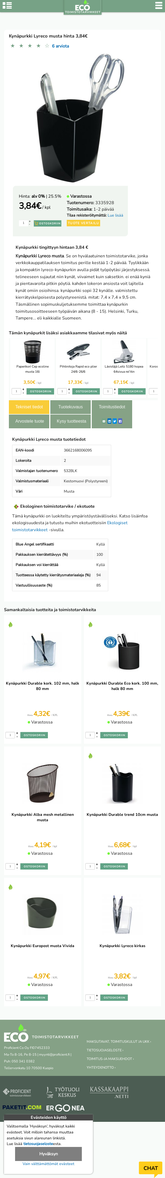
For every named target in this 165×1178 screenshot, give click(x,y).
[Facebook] (120, 421)
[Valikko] (159, 8)
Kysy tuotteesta (71, 421)
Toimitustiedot (112, 407)
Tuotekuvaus (70, 407)
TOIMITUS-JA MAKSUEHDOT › (110, 1058)
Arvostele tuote (29, 421)
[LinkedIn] (109, 421)
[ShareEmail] (104, 421)
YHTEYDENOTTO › (101, 1067)
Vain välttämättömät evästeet (48, 1163)
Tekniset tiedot (29, 407)
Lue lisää (115, 215)
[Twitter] (115, 421)
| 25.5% (46, 196)
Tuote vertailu (83, 223)
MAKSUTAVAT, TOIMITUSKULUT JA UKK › (119, 1041)
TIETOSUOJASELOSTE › (105, 1050)
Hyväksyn (48, 1154)
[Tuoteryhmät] (7, 8)
